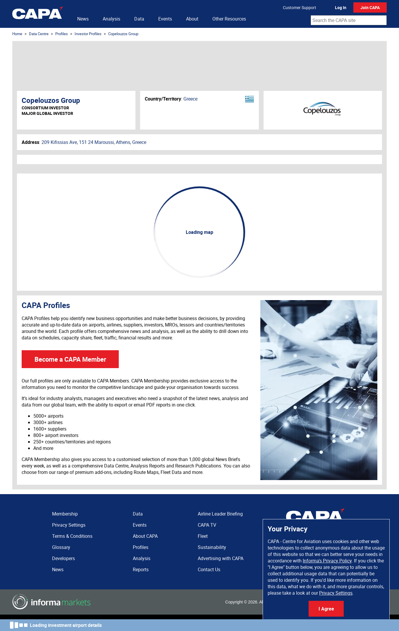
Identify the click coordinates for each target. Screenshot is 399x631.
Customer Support (299, 7)
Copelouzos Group (123, 33)
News (83, 19)
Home (17, 33)
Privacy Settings (335, 593)
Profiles (61, 33)
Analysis (111, 19)
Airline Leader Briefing (220, 514)
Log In (340, 7)
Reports (141, 569)
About (192, 19)
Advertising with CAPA (220, 558)
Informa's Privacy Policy (327, 560)
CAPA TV (207, 525)
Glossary (61, 547)
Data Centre (39, 33)
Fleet (203, 536)
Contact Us (209, 569)
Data (139, 19)
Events (165, 19)
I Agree (326, 609)
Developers (63, 558)
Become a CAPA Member (70, 359)
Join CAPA (370, 7)
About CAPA (145, 536)
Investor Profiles (88, 33)
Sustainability (212, 547)
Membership (65, 514)
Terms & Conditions (72, 536)
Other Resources (229, 19)
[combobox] (349, 20)
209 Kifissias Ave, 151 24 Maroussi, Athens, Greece (94, 142)
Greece (190, 99)
